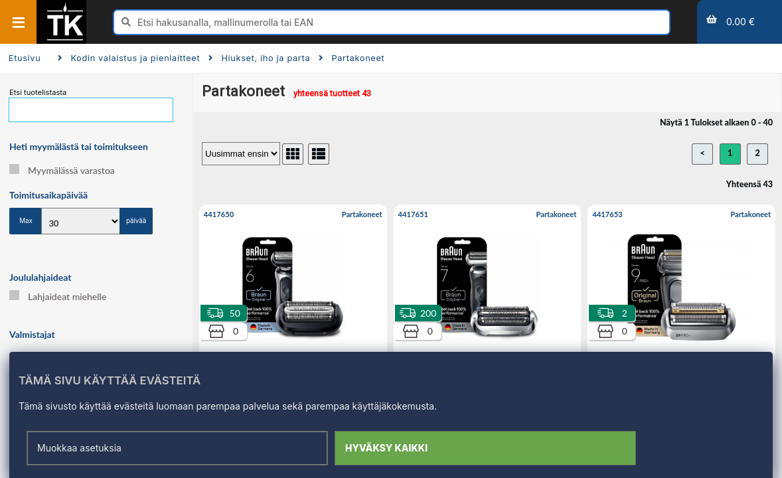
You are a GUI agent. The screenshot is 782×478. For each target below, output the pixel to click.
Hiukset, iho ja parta (259, 58)
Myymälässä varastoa (62, 170)
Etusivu (25, 58)
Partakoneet (351, 58)
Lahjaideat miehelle (57, 296)
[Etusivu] (65, 38)
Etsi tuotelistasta (37, 92)
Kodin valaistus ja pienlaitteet (129, 58)
